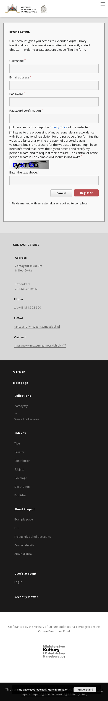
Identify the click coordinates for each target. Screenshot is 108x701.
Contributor (22, 461)
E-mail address (20, 77)
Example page (23, 519)
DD (16, 528)
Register (86, 193)
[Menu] (103, 3)
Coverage (20, 478)
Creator (19, 452)
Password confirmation (26, 111)
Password (17, 94)
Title (17, 443)
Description (22, 487)
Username (17, 61)
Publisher (20, 495)
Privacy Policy (59, 127)
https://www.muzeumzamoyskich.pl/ (40, 345)
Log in (18, 582)
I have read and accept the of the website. (51, 127)
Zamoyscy (21, 406)
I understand (85, 689)
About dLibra (23, 554)
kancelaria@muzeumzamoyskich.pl (37, 327)
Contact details (24, 545)
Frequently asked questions (32, 537)
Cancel (61, 193)
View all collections (26, 419)
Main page (20, 383)
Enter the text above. (24, 172)
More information (58, 689)
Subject (19, 469)
